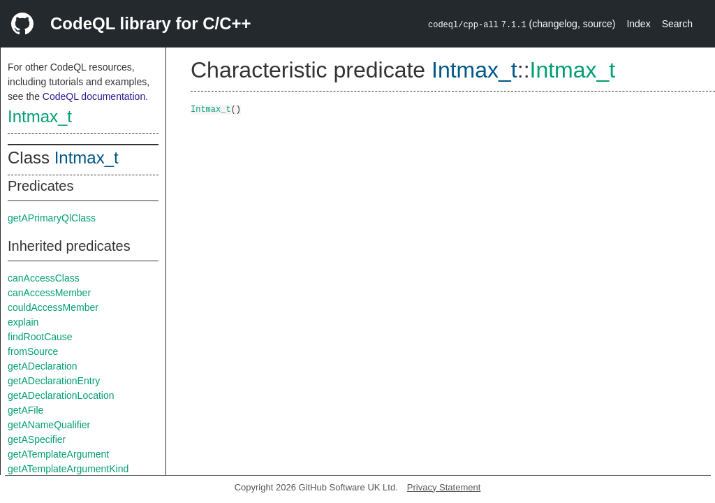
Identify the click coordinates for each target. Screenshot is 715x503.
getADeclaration (43, 366)
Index (638, 23)
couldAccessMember (53, 307)
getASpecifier (37, 439)
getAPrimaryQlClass (52, 218)
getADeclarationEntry (54, 380)
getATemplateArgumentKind (68, 468)
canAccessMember (49, 292)
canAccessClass (44, 278)
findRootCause (40, 336)
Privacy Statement (444, 487)
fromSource (33, 351)
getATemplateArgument (58, 454)
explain (23, 322)
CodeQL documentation (94, 96)
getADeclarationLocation (61, 395)
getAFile (25, 410)
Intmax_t (40, 116)
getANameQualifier (49, 424)
